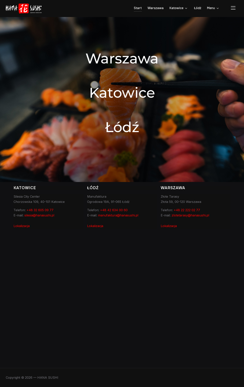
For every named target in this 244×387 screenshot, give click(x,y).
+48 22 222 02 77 (187, 210)
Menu (211, 8)
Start (138, 8)
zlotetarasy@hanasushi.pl (190, 215)
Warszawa (156, 8)
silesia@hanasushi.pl (39, 215)
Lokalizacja (22, 226)
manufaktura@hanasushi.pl (118, 215)
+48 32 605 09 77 (40, 210)
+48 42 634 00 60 (114, 210)
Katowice (176, 8)
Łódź (197, 8)
